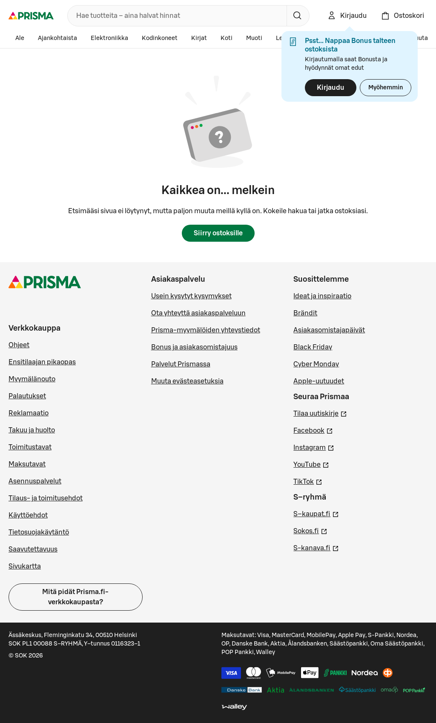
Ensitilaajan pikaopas (42, 362)
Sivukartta (25, 566)
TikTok (307, 481)
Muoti (254, 38)
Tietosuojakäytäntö (39, 532)
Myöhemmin (385, 88)
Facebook (313, 429)
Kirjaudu (330, 87)
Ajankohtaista (57, 38)
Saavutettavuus (33, 549)
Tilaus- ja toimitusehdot (46, 498)
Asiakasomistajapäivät (329, 330)
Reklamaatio (29, 413)
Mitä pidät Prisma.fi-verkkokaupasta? (75, 597)
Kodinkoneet (160, 38)
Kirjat (199, 38)
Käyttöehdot (28, 515)
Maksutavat (27, 464)
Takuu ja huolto (32, 430)
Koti (226, 38)
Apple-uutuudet (318, 381)
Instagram (313, 447)
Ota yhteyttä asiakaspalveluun (198, 313)
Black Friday (312, 347)
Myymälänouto (32, 379)
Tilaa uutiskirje (320, 412)
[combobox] (175, 16)
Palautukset (27, 396)
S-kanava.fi (316, 547)
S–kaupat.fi (316, 513)
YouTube (311, 464)
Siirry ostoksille (218, 233)
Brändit (305, 313)
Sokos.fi (310, 530)
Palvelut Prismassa (180, 364)
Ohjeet (19, 345)
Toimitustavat (30, 447)
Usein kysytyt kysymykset (191, 296)
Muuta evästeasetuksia (187, 381)
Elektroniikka (109, 38)
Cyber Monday (316, 364)
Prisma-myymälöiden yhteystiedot (205, 330)
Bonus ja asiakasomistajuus (194, 347)
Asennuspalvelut (35, 481)
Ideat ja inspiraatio (322, 296)
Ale (19, 38)
